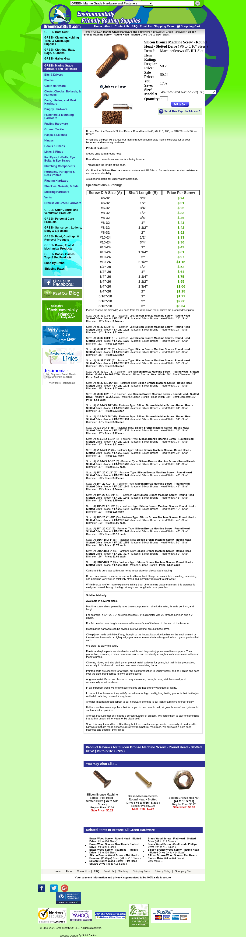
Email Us (146, 26)
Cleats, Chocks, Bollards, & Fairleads (62, 93)
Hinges (49, 140)
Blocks (48, 80)
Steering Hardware (56, 192)
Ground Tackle (54, 129)
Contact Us (122, 26)
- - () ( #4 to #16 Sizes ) (115, 857)
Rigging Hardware (56, 180)
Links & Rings (53, 151)
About (108, 26)
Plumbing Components (59, 166)
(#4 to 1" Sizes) (184, 799)
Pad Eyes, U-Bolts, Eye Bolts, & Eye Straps (59, 159)
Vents (48, 197)
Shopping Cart (188, 26)
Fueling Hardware (56, 123)
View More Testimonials (62, 383)
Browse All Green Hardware (169, 31)
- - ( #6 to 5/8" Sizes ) (102, 799)
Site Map (123, 871)
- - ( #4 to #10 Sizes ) (172, 845)
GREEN (121, 31)
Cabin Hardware (55, 86)
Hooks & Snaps (54, 146)
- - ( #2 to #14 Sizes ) (113, 851)
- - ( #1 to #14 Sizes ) (115, 840)
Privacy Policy (163, 871)
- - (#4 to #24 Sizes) (172, 857)
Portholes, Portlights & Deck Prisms (59, 173)
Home (98, 26)
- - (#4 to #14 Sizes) (173, 851)
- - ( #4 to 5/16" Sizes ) (143, 799)
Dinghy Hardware (55, 109)
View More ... (155, 861)
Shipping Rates (164, 26)
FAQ (135, 26)
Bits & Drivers (53, 74)
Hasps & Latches (55, 135)
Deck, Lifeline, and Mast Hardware (60, 102)
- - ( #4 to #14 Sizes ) (113, 845)
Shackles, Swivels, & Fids (61, 186)
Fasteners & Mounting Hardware (59, 116)
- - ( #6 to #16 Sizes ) (114, 862)
